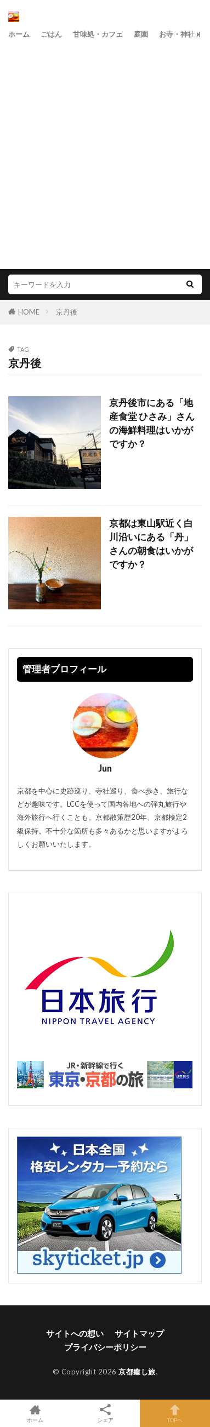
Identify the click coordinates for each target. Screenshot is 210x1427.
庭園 (141, 34)
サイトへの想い (75, 1333)
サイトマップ (139, 1333)
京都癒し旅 (137, 1371)
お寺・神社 (177, 34)
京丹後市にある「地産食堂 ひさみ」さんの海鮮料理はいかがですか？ (152, 423)
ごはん (51, 34)
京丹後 (66, 311)
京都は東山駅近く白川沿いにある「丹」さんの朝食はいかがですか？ (151, 543)
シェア (105, 1413)
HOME (28, 311)
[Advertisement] (105, 153)
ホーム (19, 34)
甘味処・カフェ (98, 34)
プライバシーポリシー (105, 1347)
